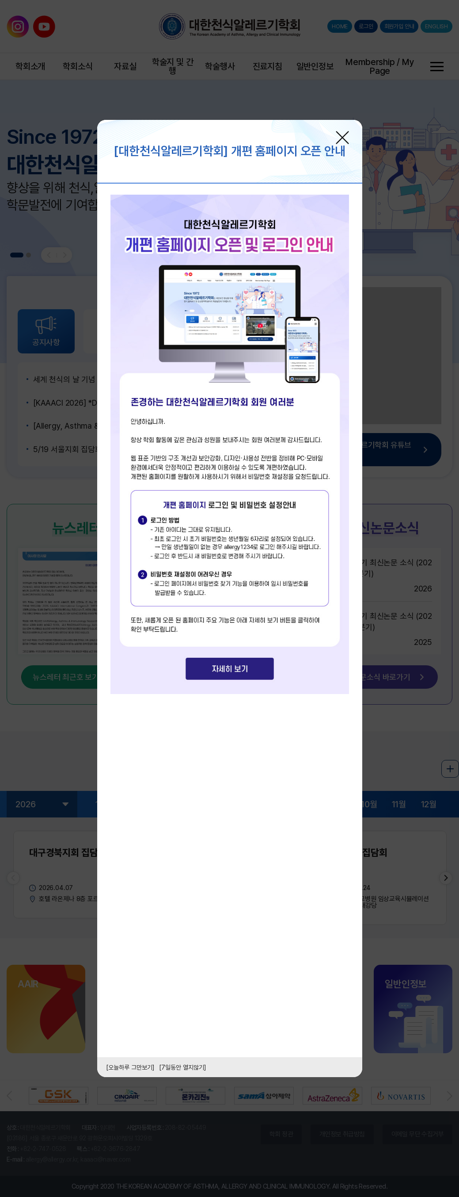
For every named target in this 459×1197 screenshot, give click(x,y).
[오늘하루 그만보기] (130, 1067)
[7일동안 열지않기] (182, 1067)
